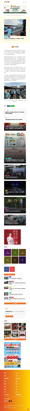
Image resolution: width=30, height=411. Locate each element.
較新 (6, 110)
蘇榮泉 (7, 129)
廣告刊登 (5, 405)
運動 (16, 381)
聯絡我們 (15, 405)
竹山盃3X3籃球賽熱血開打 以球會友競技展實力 (15, 278)
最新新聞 (9, 274)
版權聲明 (22, 405)
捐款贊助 (8, 405)
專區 (16, 391)
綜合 (16, 389)
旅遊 (8, 209)
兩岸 (8, 175)
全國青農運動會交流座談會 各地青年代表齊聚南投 (13, 119)
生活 (6, 175)
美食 (5, 391)
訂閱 (7, 316)
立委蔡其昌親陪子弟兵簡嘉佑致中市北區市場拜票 (15, 294)
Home (5, 15)
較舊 (6, 117)
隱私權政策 (18, 405)
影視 (5, 381)
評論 (5, 383)
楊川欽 (11, 285)
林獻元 (7, 194)
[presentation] (4, 9)
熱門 (5, 373)
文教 (16, 386)
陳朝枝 (11, 279)
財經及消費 (9, 158)
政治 (6, 158)
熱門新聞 (20, 274)
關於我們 (12, 405)
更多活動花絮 (15, 339)
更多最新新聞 (15, 303)
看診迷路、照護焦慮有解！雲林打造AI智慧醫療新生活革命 (14, 128)
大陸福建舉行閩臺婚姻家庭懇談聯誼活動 (11, 177)
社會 (6, 221)
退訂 (11, 316)
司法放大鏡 (6, 394)
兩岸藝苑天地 (18, 394)
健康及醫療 (6, 378)
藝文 (6, 190)
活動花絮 (8, 15)
